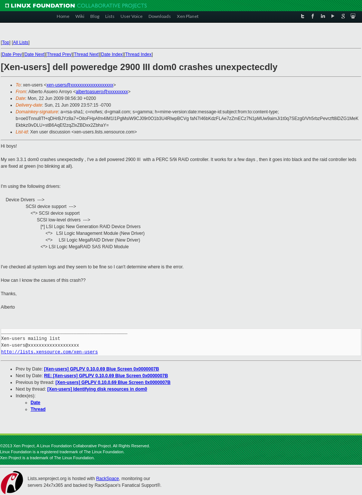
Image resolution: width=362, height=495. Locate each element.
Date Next (34, 54)
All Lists (20, 42)
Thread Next (86, 54)
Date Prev (12, 54)
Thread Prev (59, 54)
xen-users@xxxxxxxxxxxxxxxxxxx (80, 85)
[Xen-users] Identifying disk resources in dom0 (97, 389)
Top (5, 42)
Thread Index (138, 54)
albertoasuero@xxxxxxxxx (102, 91)
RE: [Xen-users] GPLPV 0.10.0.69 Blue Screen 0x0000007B (106, 375)
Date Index (112, 54)
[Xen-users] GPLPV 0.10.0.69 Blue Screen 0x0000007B (101, 369)
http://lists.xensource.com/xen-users (49, 352)
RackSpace (107, 478)
